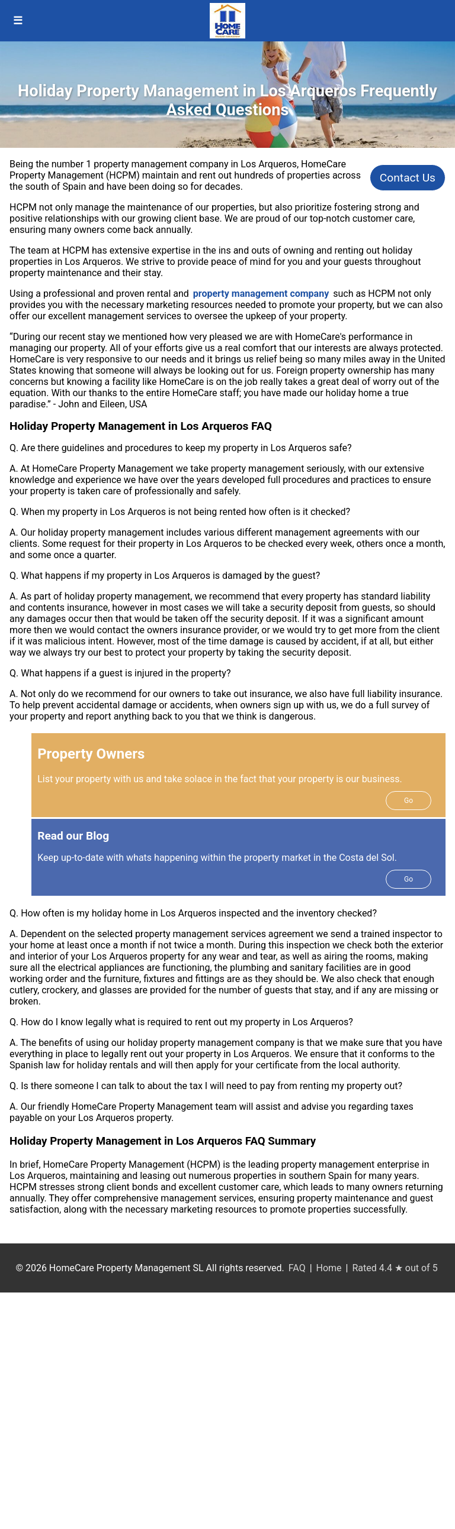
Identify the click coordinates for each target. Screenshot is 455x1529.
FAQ (297, 1268)
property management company (261, 293)
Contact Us (407, 177)
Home (329, 1268)
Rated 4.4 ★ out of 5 (394, 1268)
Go (408, 800)
